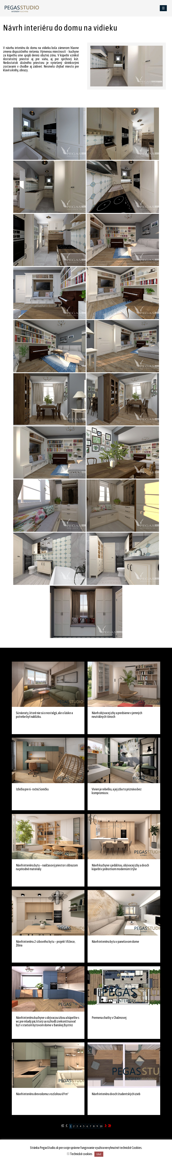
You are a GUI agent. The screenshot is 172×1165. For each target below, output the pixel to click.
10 (101, 1126)
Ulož (98, 1154)
